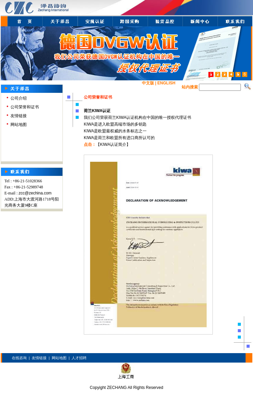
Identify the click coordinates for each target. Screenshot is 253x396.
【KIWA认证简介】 (113, 144)
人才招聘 (79, 358)
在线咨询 (19, 358)
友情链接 (18, 115)
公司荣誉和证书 (24, 107)
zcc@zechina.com (35, 193)
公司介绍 (18, 98)
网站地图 (18, 124)
